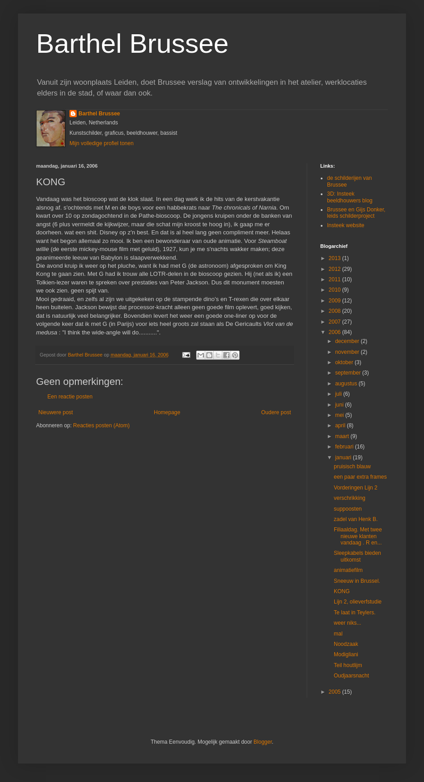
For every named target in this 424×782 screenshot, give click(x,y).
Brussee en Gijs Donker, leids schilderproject (356, 212)
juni (340, 405)
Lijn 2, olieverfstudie (358, 602)
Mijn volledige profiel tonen (101, 143)
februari (345, 447)
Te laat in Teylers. (355, 612)
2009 (335, 300)
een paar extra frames (360, 477)
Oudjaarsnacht (351, 675)
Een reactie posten (69, 396)
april (341, 425)
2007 (335, 322)
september (348, 373)
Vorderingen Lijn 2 (356, 488)
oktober (345, 362)
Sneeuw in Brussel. (357, 581)
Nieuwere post (55, 412)
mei (340, 415)
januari (344, 457)
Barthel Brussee (132, 43)
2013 (335, 258)
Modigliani (346, 654)
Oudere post (276, 412)
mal (338, 634)
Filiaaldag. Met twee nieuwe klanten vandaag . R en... (358, 536)
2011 (335, 279)
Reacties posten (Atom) (101, 425)
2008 (335, 311)
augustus (347, 383)
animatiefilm (348, 570)
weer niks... (347, 623)
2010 (335, 290)
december (348, 341)
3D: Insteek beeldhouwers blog (350, 197)
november (348, 352)
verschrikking (349, 498)
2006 (335, 332)
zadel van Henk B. (356, 519)
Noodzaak (346, 644)
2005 (335, 692)
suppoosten (348, 509)
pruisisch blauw (352, 466)
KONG (342, 591)
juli (339, 394)
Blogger (262, 742)
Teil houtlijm (348, 665)
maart (342, 436)
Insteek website (345, 225)
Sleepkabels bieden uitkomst (357, 556)
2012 (335, 269)
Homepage (167, 412)
